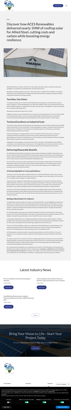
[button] (65, 5)
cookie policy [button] (51, 391)
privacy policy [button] (55, 389)
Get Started (36, 349)
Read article (8, 288)
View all (36, 315)
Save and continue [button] (62, 407)
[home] (9, 5)
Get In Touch (58, 5)
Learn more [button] (6, 407)
